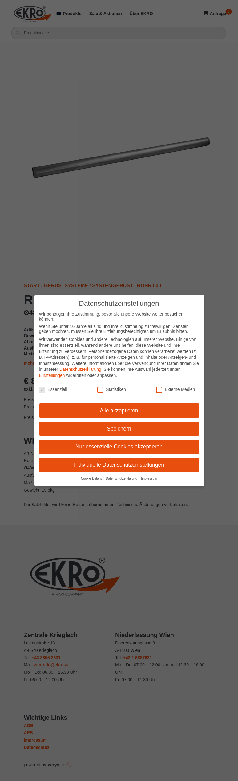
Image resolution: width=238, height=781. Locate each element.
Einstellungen (52, 375)
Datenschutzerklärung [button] (122, 478)
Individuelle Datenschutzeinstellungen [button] (119, 464)
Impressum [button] (149, 478)
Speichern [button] (119, 428)
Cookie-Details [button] (92, 478)
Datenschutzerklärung (80, 368)
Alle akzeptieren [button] (119, 410)
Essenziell (53, 388)
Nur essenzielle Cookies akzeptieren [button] (119, 446)
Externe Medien (175, 388)
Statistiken (111, 388)
